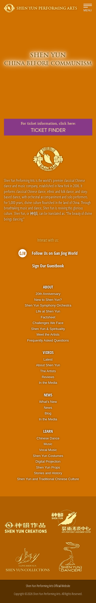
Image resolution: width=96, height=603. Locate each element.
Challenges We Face (48, 323)
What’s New (48, 402)
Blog (48, 413)
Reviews (48, 377)
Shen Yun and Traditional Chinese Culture (48, 479)
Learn (48, 431)
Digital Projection (48, 461)
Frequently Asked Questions (48, 340)
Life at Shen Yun (48, 311)
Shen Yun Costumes (48, 456)
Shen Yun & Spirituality (48, 329)
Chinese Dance (48, 438)
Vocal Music (48, 450)
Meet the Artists (48, 334)
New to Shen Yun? (48, 300)
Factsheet (48, 317)
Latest (48, 359)
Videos (48, 352)
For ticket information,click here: (48, 127)
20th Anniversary (48, 294)
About (48, 287)
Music (48, 444)
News (48, 394)
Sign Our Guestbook (48, 266)
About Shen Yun (48, 365)
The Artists (48, 371)
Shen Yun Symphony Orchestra (48, 305)
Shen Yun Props (48, 467)
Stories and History (48, 473)
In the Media (48, 383)
